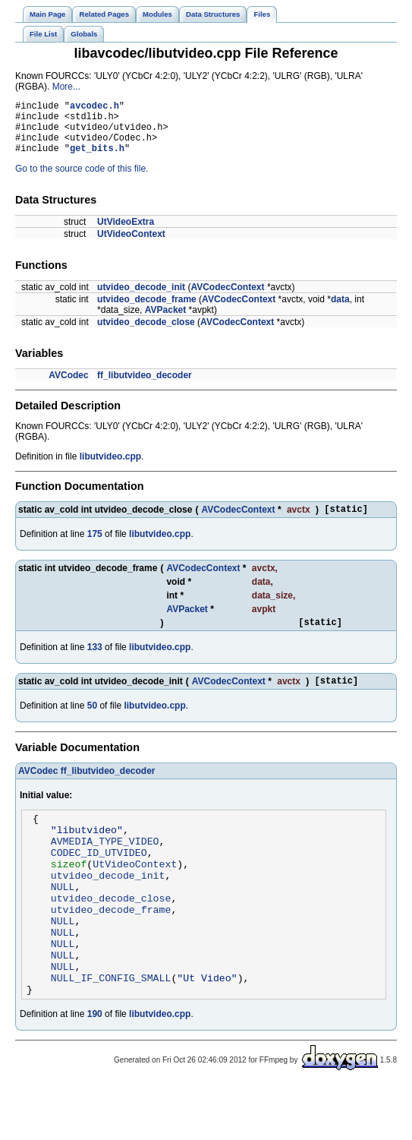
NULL (63, 920)
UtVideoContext (131, 245)
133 (94, 663)
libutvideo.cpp (110, 468)
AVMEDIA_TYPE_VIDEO (105, 866)
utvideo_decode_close (146, 333)
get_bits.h (97, 159)
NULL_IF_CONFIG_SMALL (111, 1030)
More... (66, 86)
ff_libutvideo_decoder (144, 386)
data (340, 310)
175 (94, 547)
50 (92, 723)
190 (94, 1068)
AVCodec (68, 386)
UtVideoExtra (125, 233)
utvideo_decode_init (141, 298)
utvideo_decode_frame (147, 310)
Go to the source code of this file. (81, 180)
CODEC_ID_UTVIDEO (99, 879)
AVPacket (165, 321)
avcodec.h (94, 107)
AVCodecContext (227, 298)
